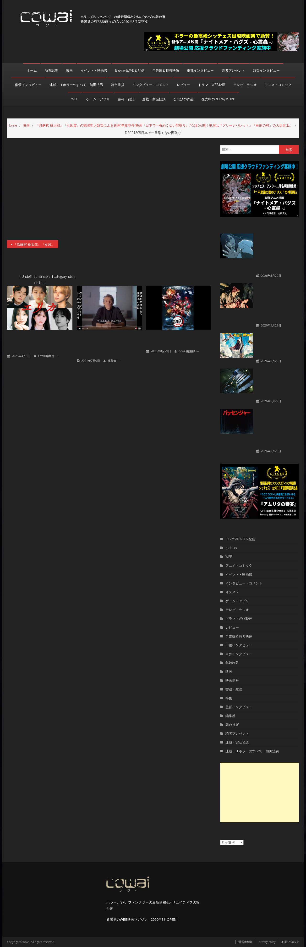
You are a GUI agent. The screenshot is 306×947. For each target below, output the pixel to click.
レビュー (183, 85)
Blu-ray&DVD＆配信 (129, 70)
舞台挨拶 (117, 85)
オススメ (232, 592)
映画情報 (232, 680)
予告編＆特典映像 (165, 70)
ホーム (32, 70)
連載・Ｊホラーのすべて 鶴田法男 (76, 85)
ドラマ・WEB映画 (211, 85)
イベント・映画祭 (94, 70)
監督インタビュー (266, 70)
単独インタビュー (200, 70)
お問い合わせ (290, 942)
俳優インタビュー (28, 85)
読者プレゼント (233, 70)
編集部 (230, 715)
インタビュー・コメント (150, 85)
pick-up (231, 548)
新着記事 (51, 70)
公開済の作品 (184, 99)
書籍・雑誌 (126, 99)
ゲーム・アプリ (98, 99)
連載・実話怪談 (154, 99)
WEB (74, 99)
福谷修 (112, 361)
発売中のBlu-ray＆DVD (218, 99)
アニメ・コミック (278, 85)
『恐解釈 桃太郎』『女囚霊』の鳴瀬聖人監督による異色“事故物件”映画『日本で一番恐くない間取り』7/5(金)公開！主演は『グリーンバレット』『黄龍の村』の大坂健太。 (35, 244)
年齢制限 (232, 662)
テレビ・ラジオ (245, 85)
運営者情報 (245, 942)
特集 (228, 698)
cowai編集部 (46, 356)
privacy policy (267, 942)
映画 (69, 70)
